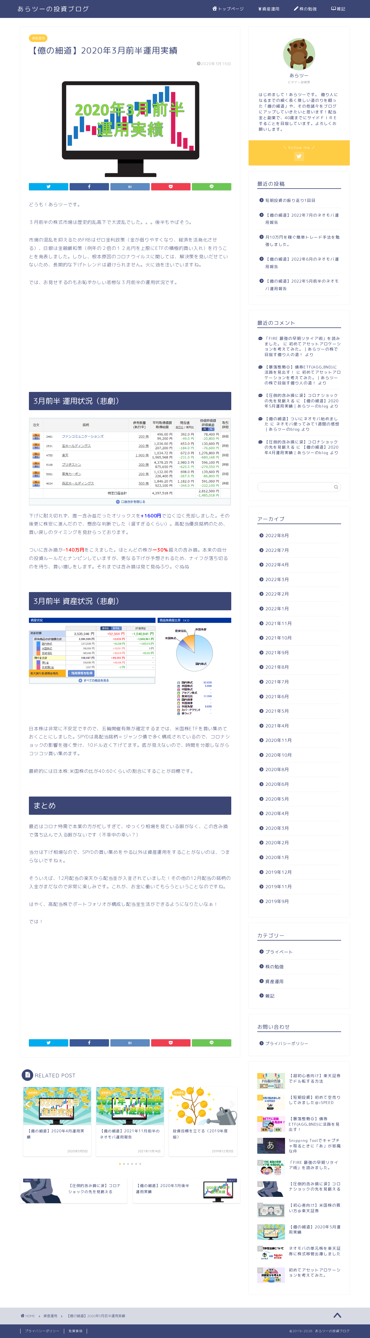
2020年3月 (277, 828)
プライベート (279, 952)
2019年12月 (278, 872)
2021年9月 (277, 653)
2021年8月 (277, 667)
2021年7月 (277, 682)
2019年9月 (277, 901)
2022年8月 (277, 535)
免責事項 (75, 1331)
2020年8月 (277, 769)
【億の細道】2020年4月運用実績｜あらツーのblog (301, 449)
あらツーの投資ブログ (53, 9)
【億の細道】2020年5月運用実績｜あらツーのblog (301, 403)
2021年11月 (278, 623)
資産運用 (269, 9)
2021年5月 (277, 711)
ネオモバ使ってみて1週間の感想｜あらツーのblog (301, 426)
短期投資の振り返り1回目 (290, 200)
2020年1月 (277, 857)
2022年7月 (277, 550)
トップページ (228, 9)
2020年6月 (277, 784)
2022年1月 (277, 609)
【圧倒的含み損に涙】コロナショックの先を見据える (301, 444)
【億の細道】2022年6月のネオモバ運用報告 (302, 262)
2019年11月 (278, 887)
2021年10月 (278, 638)
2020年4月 (277, 813)
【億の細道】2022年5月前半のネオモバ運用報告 (302, 284)
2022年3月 (277, 579)
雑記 (338, 9)
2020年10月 (278, 755)
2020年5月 (277, 799)
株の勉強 (305, 9)
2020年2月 (277, 843)
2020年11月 (278, 740)
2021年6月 (277, 697)
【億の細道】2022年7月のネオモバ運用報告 (302, 218)
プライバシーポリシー (287, 1043)
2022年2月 (277, 594)
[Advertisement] (130, 339)
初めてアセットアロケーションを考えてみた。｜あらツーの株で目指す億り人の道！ (302, 349)
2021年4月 (277, 726)
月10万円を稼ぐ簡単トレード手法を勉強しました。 (302, 240)
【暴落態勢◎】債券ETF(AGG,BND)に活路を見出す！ (300, 369)
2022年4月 (277, 565)
